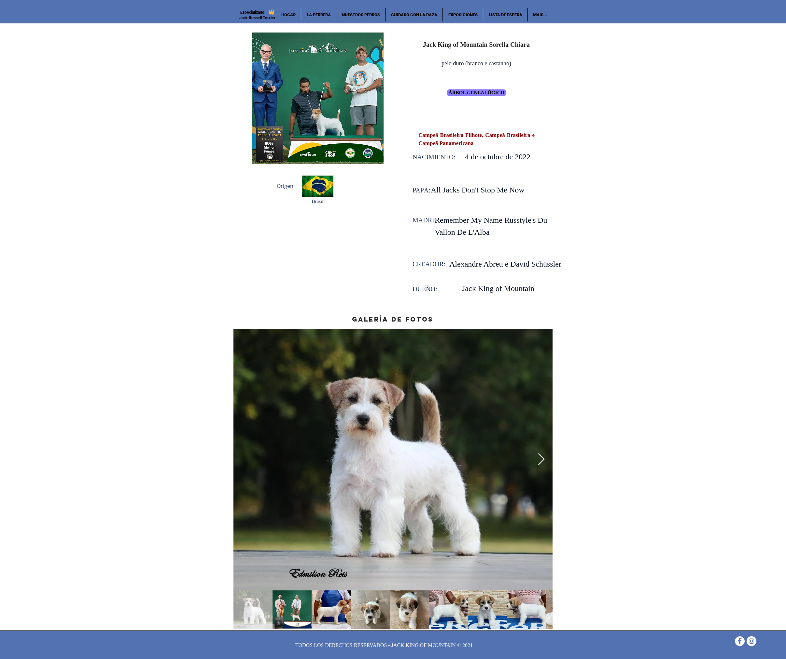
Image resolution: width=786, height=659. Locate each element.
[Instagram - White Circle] (751, 641)
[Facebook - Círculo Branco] (740, 641)
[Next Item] (541, 459)
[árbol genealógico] (476, 92)
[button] (360, 14)
